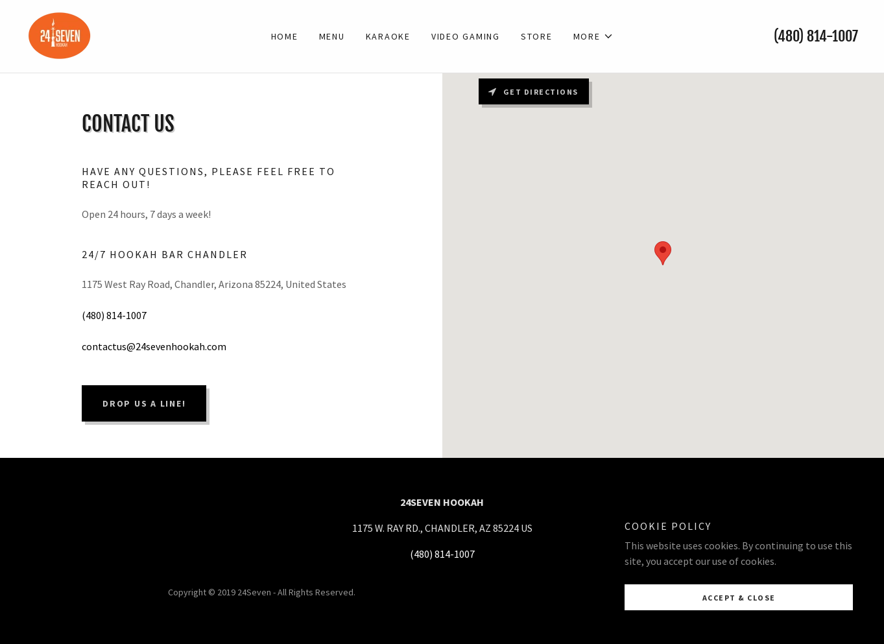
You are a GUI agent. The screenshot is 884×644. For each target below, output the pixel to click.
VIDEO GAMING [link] (465, 36)
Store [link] (537, 36)
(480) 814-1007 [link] (816, 36)
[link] (60, 35)
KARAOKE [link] (388, 36)
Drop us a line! (143, 403)
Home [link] (284, 36)
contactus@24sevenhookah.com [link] (154, 346)
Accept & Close (739, 597)
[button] (593, 36)
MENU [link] (332, 36)
